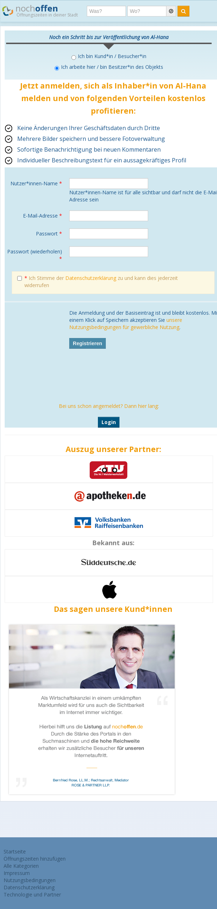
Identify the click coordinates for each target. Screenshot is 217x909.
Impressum (17, 873)
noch (40, 10)
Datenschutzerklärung (90, 278)
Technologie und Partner (32, 894)
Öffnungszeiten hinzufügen (35, 858)
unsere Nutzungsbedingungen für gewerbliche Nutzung (125, 323)
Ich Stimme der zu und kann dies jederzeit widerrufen (97, 282)
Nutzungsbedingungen (30, 880)
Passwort (49, 233)
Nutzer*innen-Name (36, 183)
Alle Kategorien (21, 865)
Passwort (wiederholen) (34, 255)
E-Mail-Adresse (42, 215)
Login (109, 422)
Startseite (15, 851)
